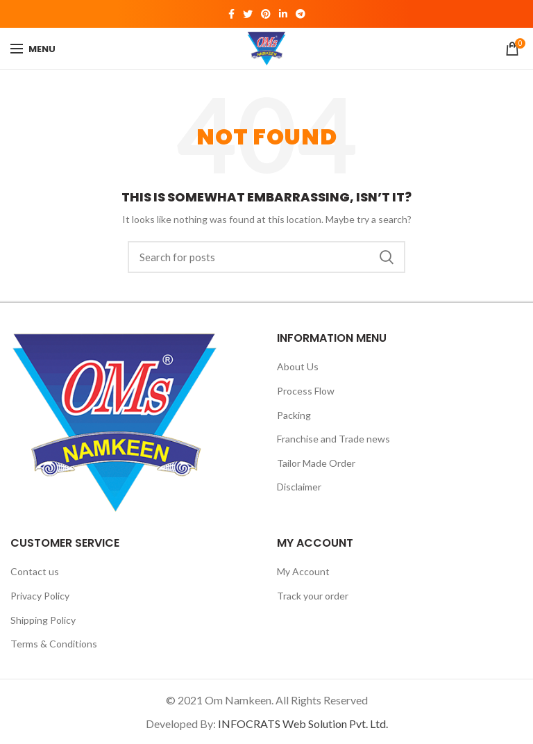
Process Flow (306, 391)
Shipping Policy (43, 620)
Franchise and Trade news (333, 439)
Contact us (34, 571)
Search (386, 257)
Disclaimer (299, 487)
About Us (298, 366)
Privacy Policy (39, 596)
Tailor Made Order (316, 463)
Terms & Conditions (53, 644)
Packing (294, 415)
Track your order (312, 596)
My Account (303, 571)
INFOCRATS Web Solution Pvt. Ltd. (303, 723)
